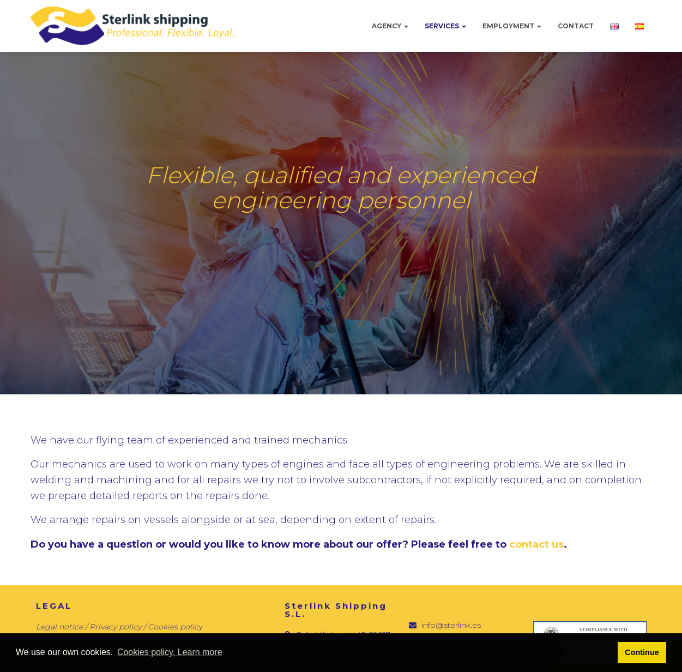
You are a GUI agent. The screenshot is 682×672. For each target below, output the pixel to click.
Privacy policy (116, 627)
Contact (576, 26)
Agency (390, 26)
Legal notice (59, 627)
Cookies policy (175, 627)
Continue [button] (642, 652)
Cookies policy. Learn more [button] (169, 652)
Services (445, 26)
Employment (511, 26)
